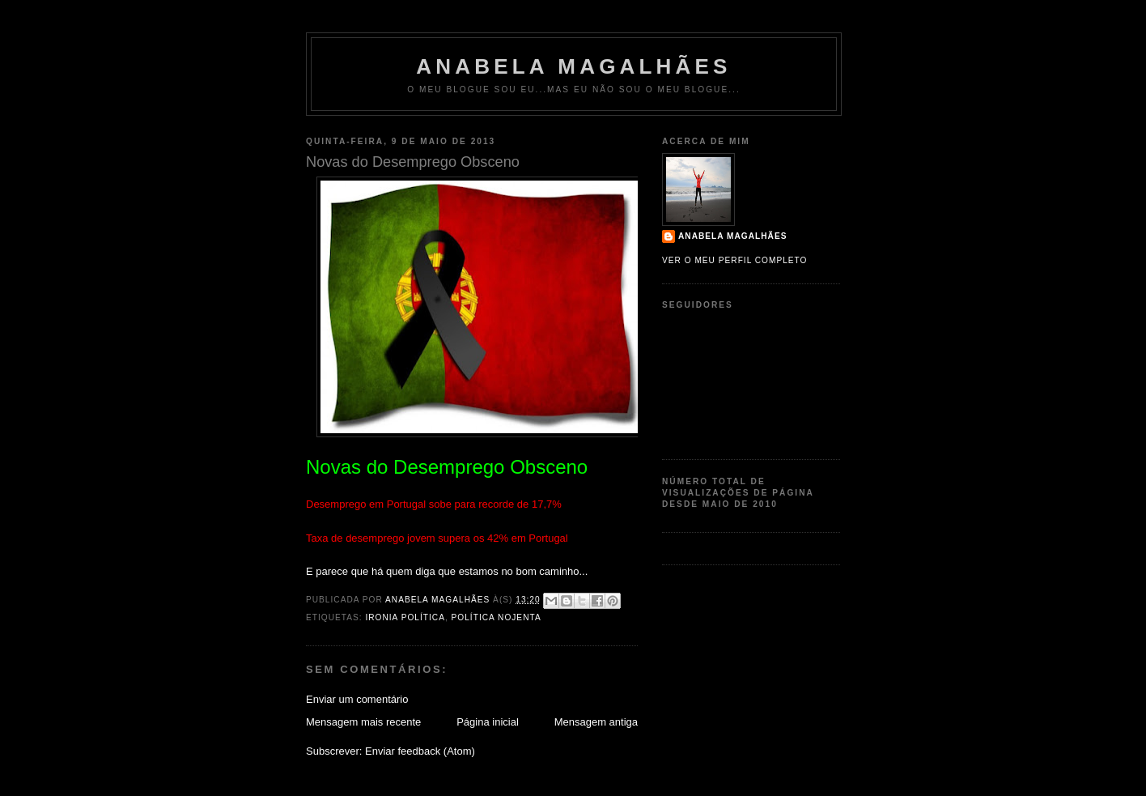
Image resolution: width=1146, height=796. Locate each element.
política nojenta (496, 617)
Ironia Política (404, 617)
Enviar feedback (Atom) (420, 751)
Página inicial (487, 722)
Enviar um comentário (357, 699)
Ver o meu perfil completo (735, 260)
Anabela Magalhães (573, 66)
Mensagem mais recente (363, 722)
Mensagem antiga (596, 722)
